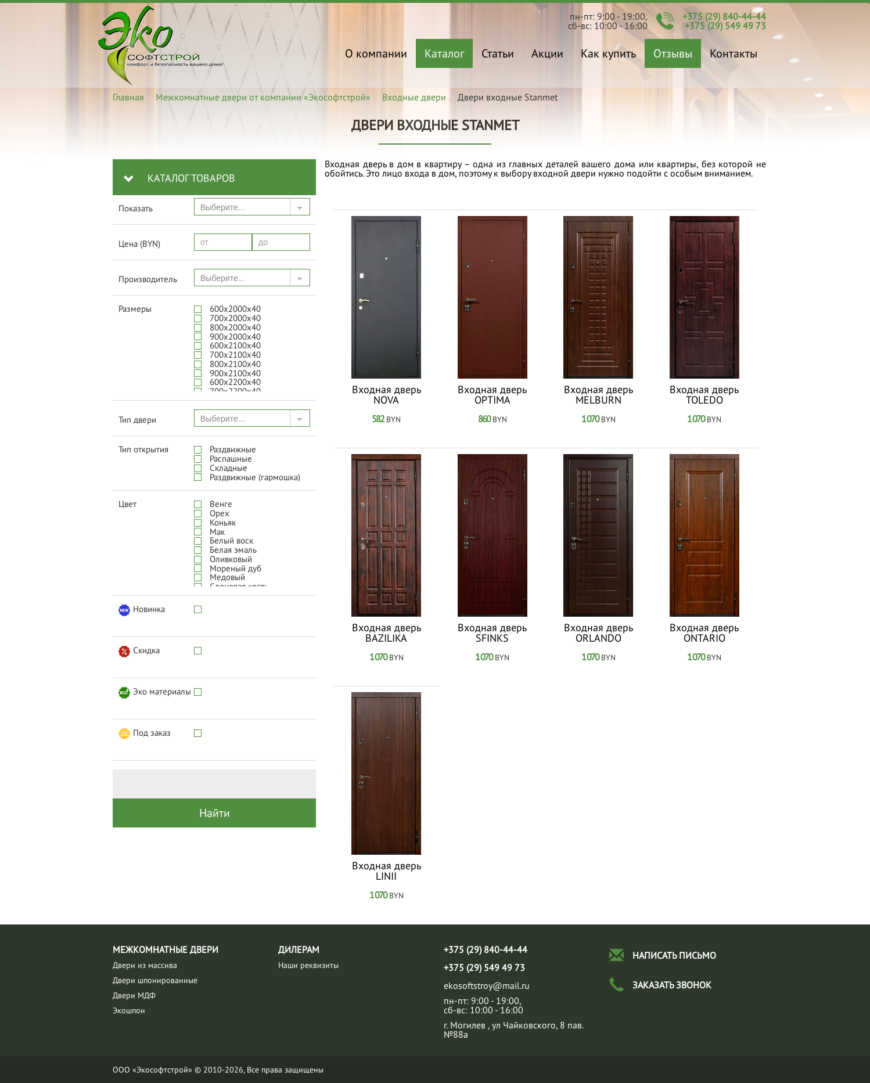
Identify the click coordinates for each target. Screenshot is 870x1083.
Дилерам (298, 949)
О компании (376, 53)
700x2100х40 (235, 354)
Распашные (231, 458)
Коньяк (223, 522)
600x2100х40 (235, 345)
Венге (221, 503)
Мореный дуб (235, 568)
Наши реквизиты (308, 965)
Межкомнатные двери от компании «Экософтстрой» (263, 97)
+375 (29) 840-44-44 (724, 16)
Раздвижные (233, 449)
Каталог (444, 53)
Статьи (497, 53)
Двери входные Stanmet (161, 45)
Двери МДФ (134, 995)
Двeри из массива (145, 965)
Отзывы (672, 53)
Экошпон (129, 1010)
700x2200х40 (235, 391)
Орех (219, 513)
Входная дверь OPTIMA (492, 394)
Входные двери (414, 97)
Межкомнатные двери (165, 949)
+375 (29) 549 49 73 (725, 25)
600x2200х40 (235, 381)
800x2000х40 (235, 327)
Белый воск (231, 540)
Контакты (733, 53)
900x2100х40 (235, 373)
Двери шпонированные (155, 980)
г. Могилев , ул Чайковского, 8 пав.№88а (514, 1029)
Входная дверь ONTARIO (704, 633)
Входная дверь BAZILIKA (386, 633)
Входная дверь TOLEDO (704, 394)
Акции (547, 53)
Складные (228, 467)
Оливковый (231, 559)
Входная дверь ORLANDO (598, 633)
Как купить (608, 53)
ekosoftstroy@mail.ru (487, 985)
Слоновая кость (239, 586)
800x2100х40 (235, 363)
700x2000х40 (235, 318)
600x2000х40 (235, 308)
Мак (217, 531)
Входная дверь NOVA (386, 394)
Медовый (227, 577)
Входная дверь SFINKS (492, 633)
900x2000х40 (235, 336)
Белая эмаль (233, 549)
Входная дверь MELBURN (598, 394)
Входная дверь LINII (386, 871)
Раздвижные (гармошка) (255, 477)
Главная (128, 97)
